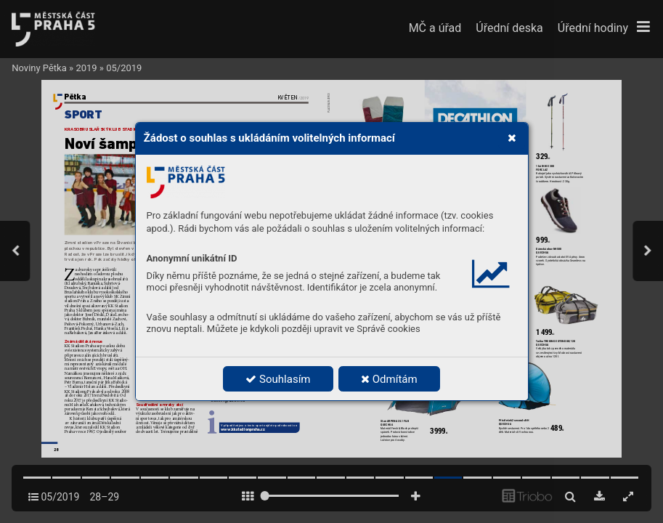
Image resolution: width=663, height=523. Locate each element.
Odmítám (389, 379)
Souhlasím (277, 379)
